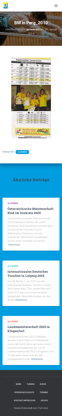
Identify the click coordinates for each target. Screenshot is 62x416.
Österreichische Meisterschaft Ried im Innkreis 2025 (30, 211)
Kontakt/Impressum (24, 400)
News (18, 384)
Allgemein (22, 152)
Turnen (30, 384)
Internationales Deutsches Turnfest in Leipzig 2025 (27, 274)
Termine (44, 392)
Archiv (44, 400)
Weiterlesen (14, 244)
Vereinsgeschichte (24, 392)
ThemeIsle (42, 408)
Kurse (43, 384)
